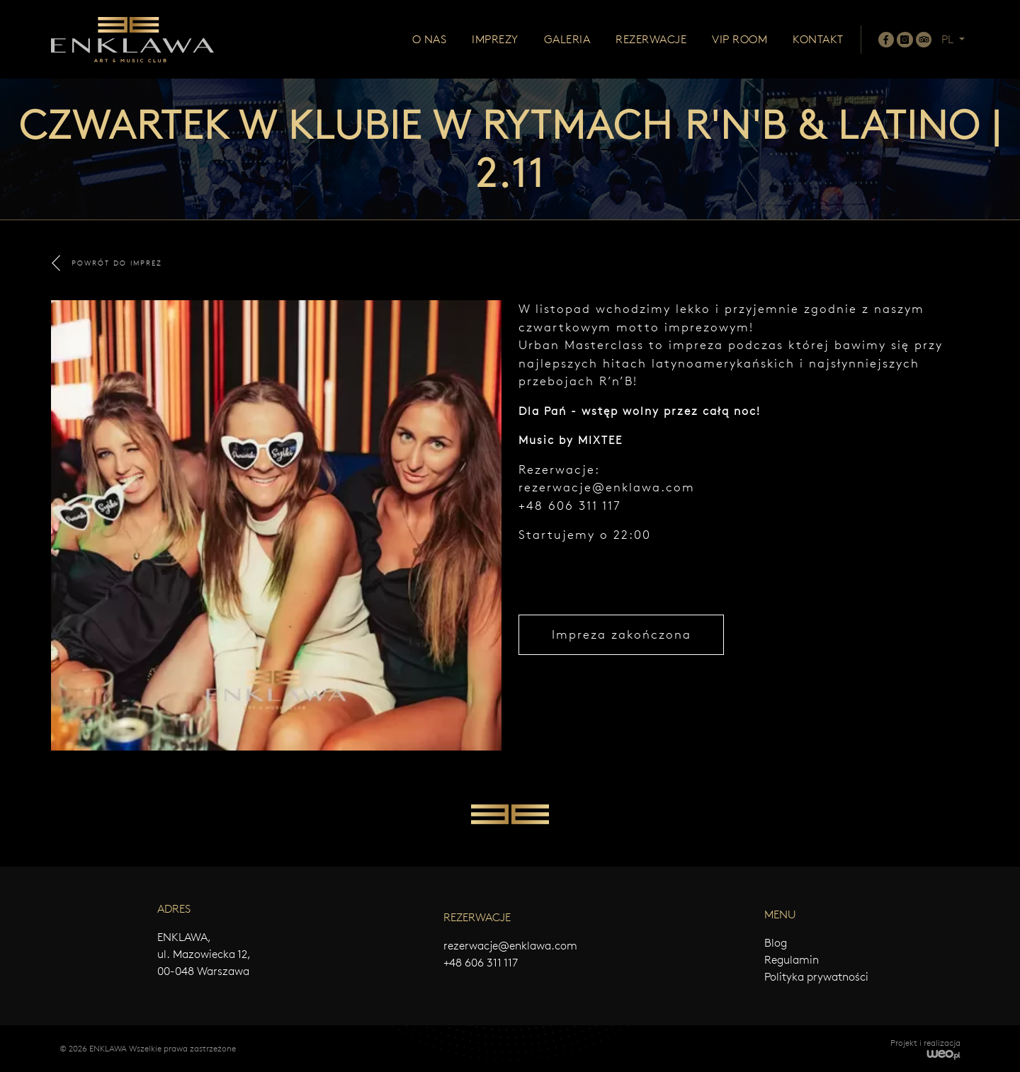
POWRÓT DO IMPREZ (107, 263)
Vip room (739, 39)
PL (948, 39)
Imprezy (495, 39)
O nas (429, 39)
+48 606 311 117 (480, 962)
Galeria (567, 39)
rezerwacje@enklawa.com (606, 487)
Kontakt (818, 39)
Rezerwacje (651, 39)
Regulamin (791, 959)
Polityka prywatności (816, 976)
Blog (775, 943)
